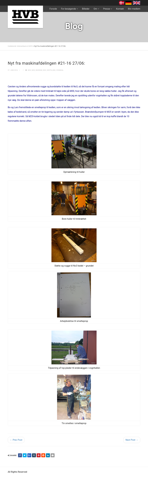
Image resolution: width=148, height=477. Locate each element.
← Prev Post (16, 440)
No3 (44, 70)
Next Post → (131, 440)
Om (95, 8)
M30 (33, 70)
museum (39, 70)
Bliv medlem (134, 8)
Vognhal (59, 70)
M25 (29, 70)
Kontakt (120, 8)
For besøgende (68, 8)
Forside (53, 8)
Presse (106, 8)
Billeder (86, 8)
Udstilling (51, 70)
